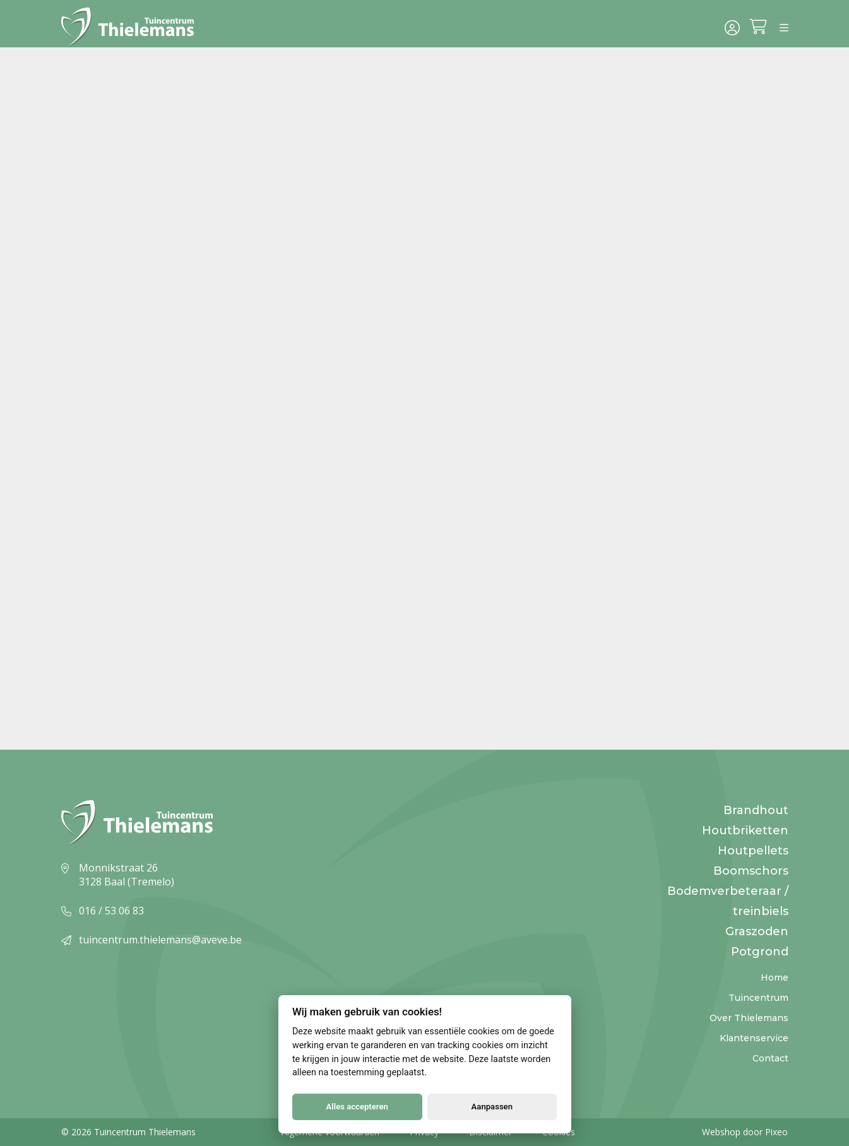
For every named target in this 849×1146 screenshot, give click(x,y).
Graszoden (756, 931)
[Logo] (129, 28)
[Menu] (784, 28)
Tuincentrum (758, 997)
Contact (770, 1058)
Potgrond (759, 952)
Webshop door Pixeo (745, 1132)
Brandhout (755, 810)
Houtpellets (753, 851)
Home (774, 977)
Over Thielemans (748, 1018)
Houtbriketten (745, 830)
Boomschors (750, 871)
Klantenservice (754, 1038)
